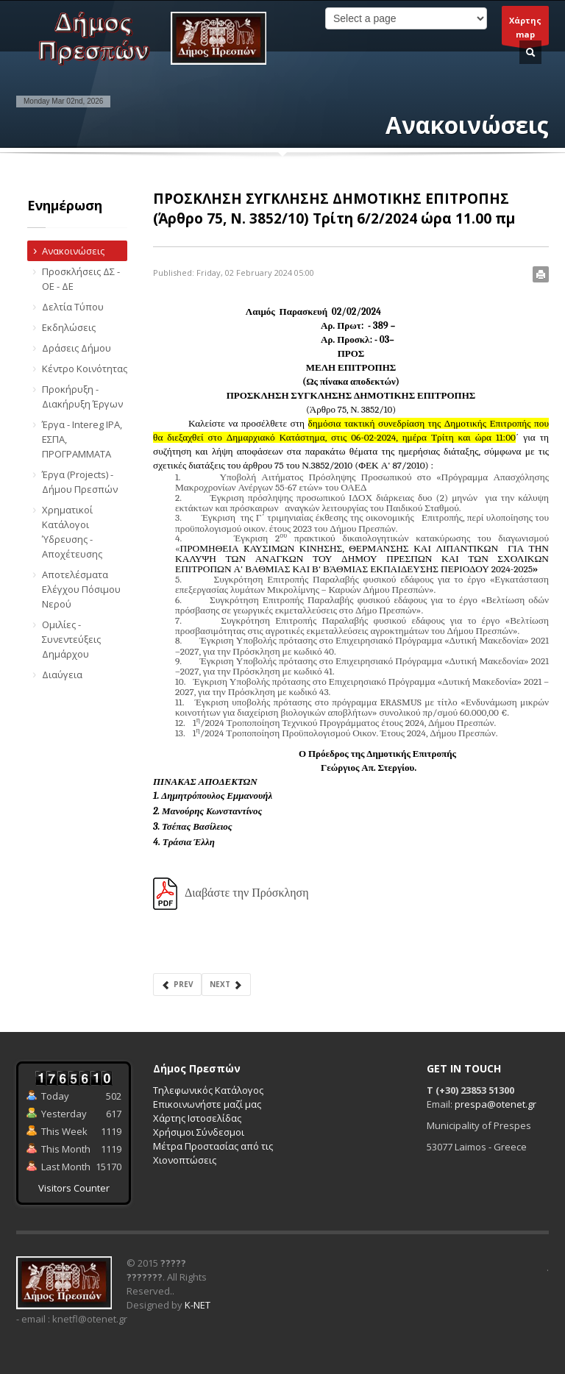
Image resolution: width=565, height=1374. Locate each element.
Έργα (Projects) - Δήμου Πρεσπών (80, 482)
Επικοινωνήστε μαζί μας (207, 1104)
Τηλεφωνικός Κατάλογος (208, 1090)
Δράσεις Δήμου (76, 348)
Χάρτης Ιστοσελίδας (197, 1118)
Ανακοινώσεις (73, 250)
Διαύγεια (62, 674)
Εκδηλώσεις (69, 327)
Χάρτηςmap (525, 30)
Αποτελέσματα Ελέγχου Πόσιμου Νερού (81, 589)
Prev (177, 984)
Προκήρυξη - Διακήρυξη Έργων (82, 396)
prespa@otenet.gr (495, 1104)
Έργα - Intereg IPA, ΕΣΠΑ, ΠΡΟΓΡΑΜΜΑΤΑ (82, 439)
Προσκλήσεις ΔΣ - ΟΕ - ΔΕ (81, 279)
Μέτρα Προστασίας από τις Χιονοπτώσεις (213, 1153)
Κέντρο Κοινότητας (84, 368)
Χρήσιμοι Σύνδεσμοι (198, 1132)
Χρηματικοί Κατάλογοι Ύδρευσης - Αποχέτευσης (72, 531)
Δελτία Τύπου (73, 306)
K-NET (197, 1304)
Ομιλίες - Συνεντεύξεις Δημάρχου (71, 639)
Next (226, 984)
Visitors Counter (74, 1188)
